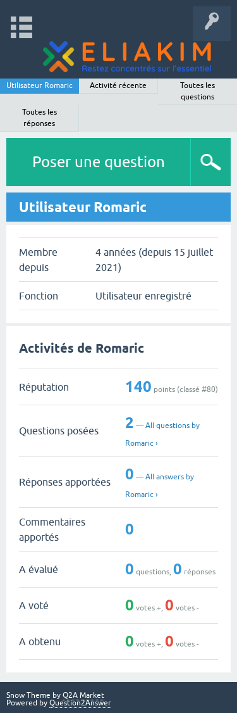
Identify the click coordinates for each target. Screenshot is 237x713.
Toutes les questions (197, 91)
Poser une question (98, 161)
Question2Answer (80, 702)
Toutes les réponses (39, 118)
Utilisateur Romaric (39, 85)
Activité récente (118, 85)
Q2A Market (83, 695)
